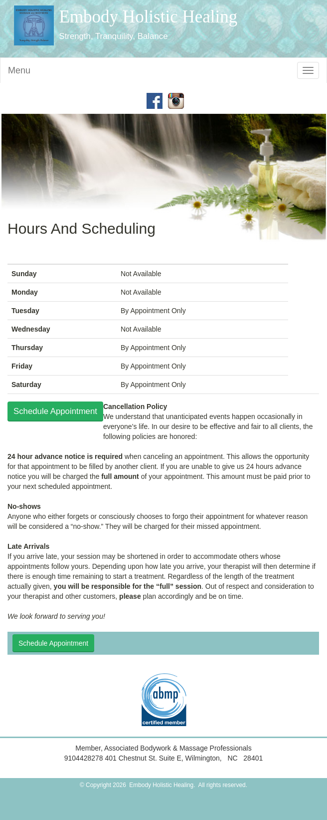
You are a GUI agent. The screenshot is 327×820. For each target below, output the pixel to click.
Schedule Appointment (55, 411)
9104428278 (84, 758)
